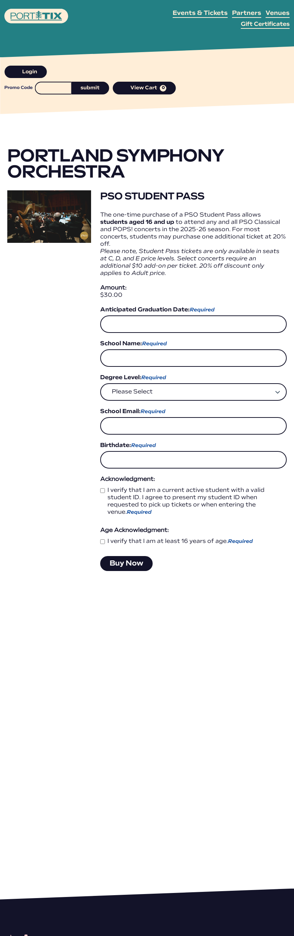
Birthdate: (128, 446)
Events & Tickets (200, 13)
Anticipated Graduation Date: (157, 310)
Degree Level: (133, 378)
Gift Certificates (265, 24)
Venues (278, 13)
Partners (246, 13)
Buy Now (126, 563)
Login (25, 72)
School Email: (132, 412)
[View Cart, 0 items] (144, 88)
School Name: (133, 344)
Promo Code (18, 88)
